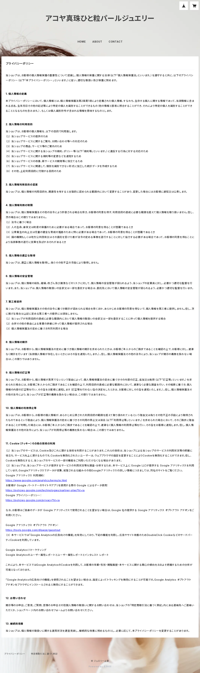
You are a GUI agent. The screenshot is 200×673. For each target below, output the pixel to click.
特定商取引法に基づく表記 (44, 653)
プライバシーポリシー (14, 653)
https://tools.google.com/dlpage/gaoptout (33, 529)
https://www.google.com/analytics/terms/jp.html (36, 480)
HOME (82, 41)
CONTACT (116, 41)
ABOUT (97, 41)
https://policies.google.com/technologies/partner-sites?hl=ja (45, 490)
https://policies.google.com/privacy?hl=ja (33, 500)
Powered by (100, 666)
